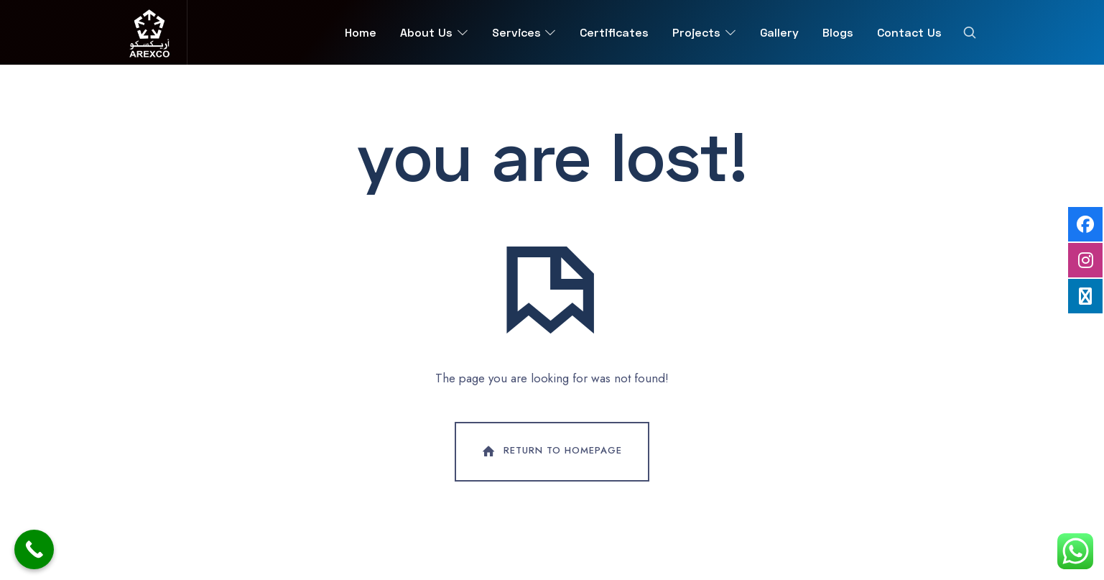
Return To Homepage (551, 451)
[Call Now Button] (34, 549)
